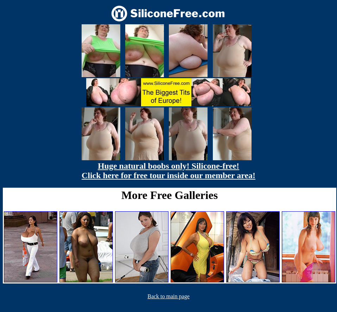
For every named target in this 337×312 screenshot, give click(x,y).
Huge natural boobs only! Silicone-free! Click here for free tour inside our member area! (168, 170)
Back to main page (168, 296)
